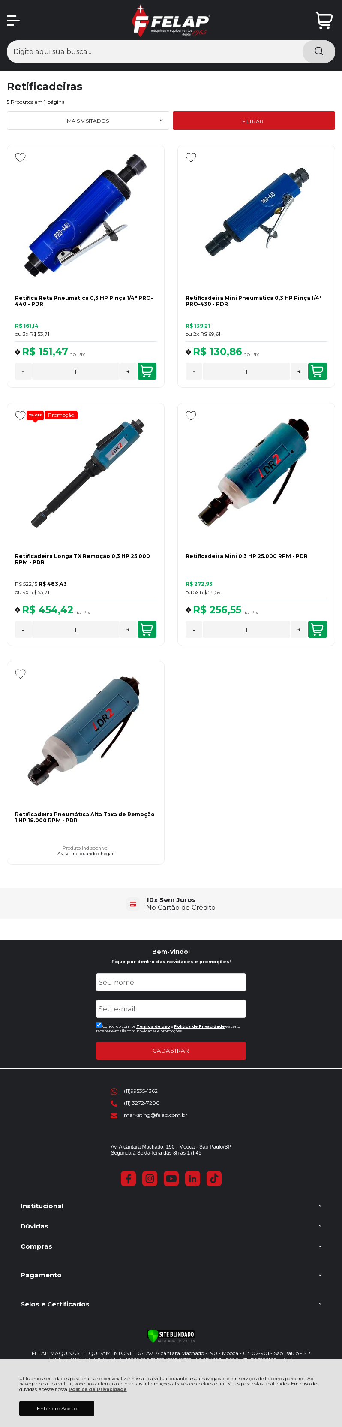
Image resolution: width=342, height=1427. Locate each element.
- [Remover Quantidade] (23, 371)
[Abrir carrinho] (324, 21)
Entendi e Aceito (57, 1408)
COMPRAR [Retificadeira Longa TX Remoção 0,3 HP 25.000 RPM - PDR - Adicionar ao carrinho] (146, 629)
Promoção (61, 415)
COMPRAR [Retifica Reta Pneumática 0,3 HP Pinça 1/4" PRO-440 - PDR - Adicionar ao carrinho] (146, 371)
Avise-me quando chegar (85, 854)
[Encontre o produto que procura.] (319, 51)
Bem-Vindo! (171, 951)
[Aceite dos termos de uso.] (99, 1025)
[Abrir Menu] (13, 20)
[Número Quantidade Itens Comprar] (76, 371)
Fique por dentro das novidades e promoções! (171, 962)
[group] (171, 903)
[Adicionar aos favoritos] (20, 157)
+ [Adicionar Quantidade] (128, 371)
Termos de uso (153, 1026)
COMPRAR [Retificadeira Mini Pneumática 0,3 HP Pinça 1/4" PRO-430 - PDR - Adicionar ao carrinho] (317, 371)
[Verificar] (170, 1336)
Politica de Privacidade (199, 1026)
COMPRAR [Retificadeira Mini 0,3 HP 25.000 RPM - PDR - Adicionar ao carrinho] (317, 629)
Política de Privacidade (98, 1389)
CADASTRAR (171, 1050)
